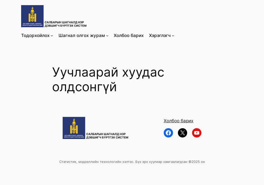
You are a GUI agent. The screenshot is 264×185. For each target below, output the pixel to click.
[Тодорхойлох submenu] (52, 35)
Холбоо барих (178, 120)
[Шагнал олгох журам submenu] (107, 35)
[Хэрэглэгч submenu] (173, 35)
